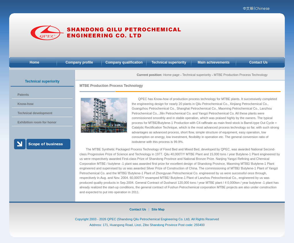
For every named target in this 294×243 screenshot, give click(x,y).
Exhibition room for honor (37, 122)
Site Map (158, 209)
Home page (171, 74)
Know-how (26, 104)
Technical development (35, 113)
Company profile (79, 62)
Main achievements (214, 62)
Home (34, 62)
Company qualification (124, 62)
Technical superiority (169, 62)
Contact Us (258, 62)
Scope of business (42, 144)
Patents (23, 94)
